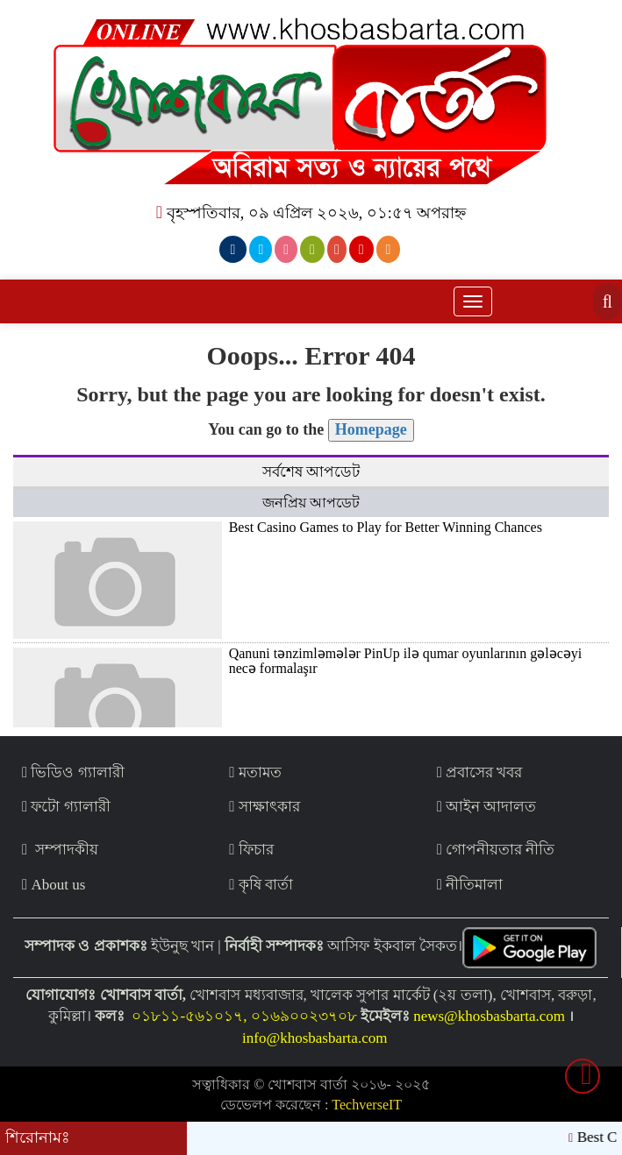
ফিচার (251, 849)
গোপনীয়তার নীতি (496, 849)
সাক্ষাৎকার (264, 806)
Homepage (371, 429)
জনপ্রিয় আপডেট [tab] (311, 502)
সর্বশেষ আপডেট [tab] (311, 472)
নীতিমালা (470, 884)
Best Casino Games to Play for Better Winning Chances (385, 527)
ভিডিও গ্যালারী (73, 772)
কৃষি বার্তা (261, 884)
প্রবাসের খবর (480, 772)
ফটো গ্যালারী (66, 806)
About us (53, 884)
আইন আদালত (487, 806)
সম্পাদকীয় (60, 849)
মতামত (255, 772)
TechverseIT (367, 1104)
